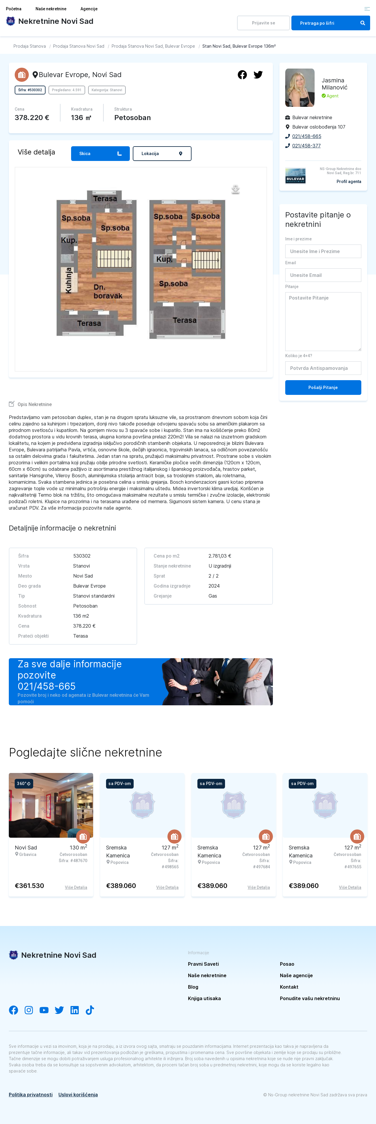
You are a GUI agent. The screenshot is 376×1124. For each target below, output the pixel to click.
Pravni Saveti (203, 964)
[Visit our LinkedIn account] (77, 1010)
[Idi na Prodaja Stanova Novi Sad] (78, 46)
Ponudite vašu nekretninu (310, 998)
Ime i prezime (298, 239)
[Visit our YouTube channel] (47, 1010)
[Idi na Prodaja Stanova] (30, 46)
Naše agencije (296, 975)
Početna (13, 8)
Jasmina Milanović (335, 84)
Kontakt (289, 987)
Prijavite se (263, 22)
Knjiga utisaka (204, 998)
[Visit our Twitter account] (62, 1010)
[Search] (362, 23)
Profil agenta (349, 181)
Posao (287, 964)
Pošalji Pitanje (323, 387)
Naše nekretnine (51, 8)
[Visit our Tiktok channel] (92, 1010)
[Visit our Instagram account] (31, 1010)
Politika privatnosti (31, 1095)
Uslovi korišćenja (78, 1095)
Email (290, 262)
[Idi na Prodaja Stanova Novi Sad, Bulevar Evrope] (153, 46)
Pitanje (291, 286)
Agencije (89, 8)
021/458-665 (47, 686)
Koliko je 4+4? (298, 355)
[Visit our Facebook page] (16, 1010)
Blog (193, 987)
